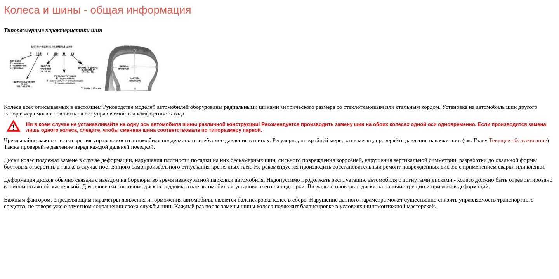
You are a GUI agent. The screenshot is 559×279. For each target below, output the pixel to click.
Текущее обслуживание (518, 140)
